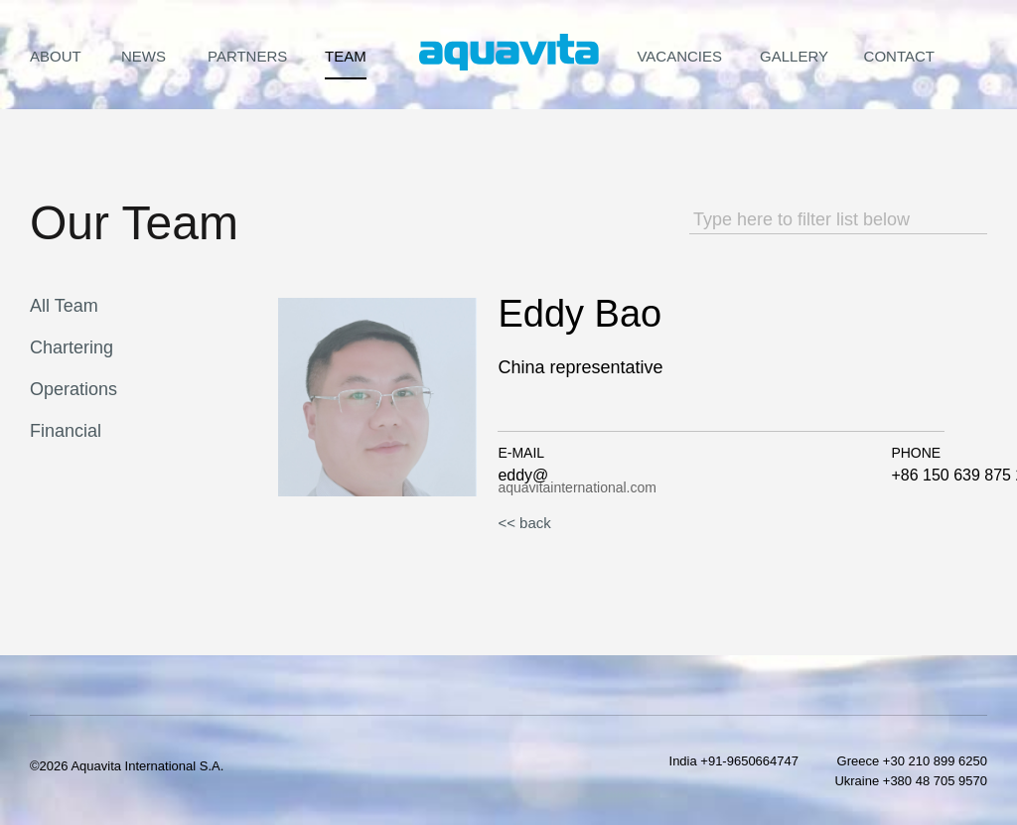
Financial (65, 431)
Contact (899, 56)
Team (345, 56)
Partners (247, 56)
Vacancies (679, 56)
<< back (524, 522)
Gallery (794, 56)
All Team (64, 306)
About (55, 56)
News (143, 56)
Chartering (71, 347)
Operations (73, 389)
